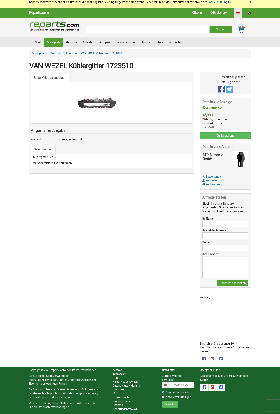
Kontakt (117, 370)
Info (159, 42)
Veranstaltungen (126, 42)
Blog (146, 42)
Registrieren (219, 12)
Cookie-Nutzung (217, 2)
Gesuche (71, 42)
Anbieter (88, 42)
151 (223, 370)
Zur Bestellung (225, 135)
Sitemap (118, 405)
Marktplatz (53, 42)
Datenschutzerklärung (52, 407)
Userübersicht (121, 397)
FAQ (115, 393)
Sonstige (71, 53)
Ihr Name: (208, 218)
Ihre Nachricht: (211, 254)
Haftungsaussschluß (125, 381)
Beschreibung (43, 149)
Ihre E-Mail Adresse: (214, 230)
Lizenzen (118, 389)
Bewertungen (212, 176)
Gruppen (104, 42)
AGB (95, 403)
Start (38, 42)
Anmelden (175, 42)
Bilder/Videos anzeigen (50, 78)
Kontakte (209, 180)
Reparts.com (39, 13)
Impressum (211, 184)
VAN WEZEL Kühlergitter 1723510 (101, 53)
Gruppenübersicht (124, 401)
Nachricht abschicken (233, 283)
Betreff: (207, 242)
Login (197, 12)
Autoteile (56, 53)
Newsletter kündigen (176, 397)
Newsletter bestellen (176, 392)
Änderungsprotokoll (125, 408)
